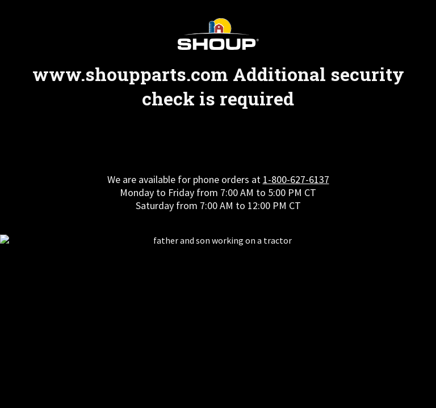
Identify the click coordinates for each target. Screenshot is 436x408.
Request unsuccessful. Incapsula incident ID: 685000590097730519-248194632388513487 (218, 204)
